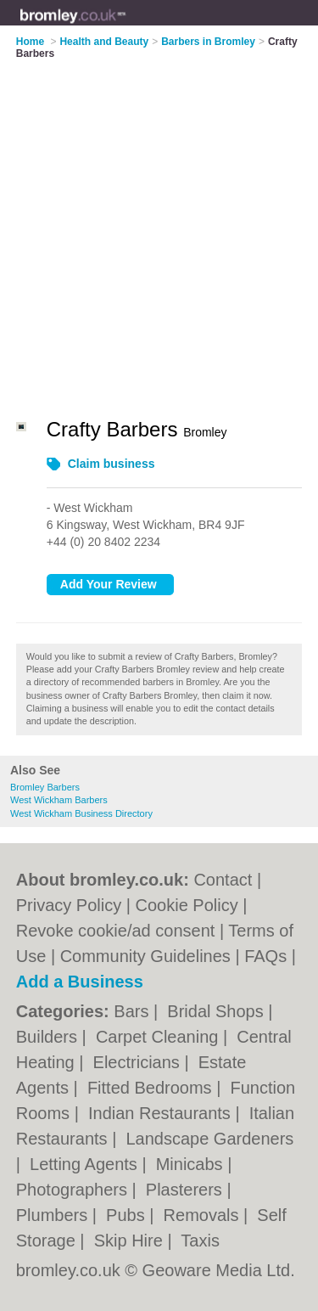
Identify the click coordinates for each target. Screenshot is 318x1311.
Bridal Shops (217, 1011)
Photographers (74, 1189)
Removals (203, 1215)
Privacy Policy (68, 905)
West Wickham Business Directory (81, 813)
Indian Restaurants (161, 1113)
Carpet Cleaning (159, 1036)
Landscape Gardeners (209, 1138)
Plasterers (186, 1189)
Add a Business (79, 981)
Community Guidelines (145, 956)
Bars (133, 1011)
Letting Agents (86, 1164)
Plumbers (54, 1215)
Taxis (200, 1240)
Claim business (111, 463)
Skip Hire (131, 1240)
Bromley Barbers (45, 787)
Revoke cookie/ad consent (115, 930)
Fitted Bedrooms (151, 1087)
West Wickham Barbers (59, 800)
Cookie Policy (187, 905)
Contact (222, 879)
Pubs (127, 1215)
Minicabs (191, 1164)
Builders (49, 1036)
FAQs (265, 956)
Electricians (139, 1062)
